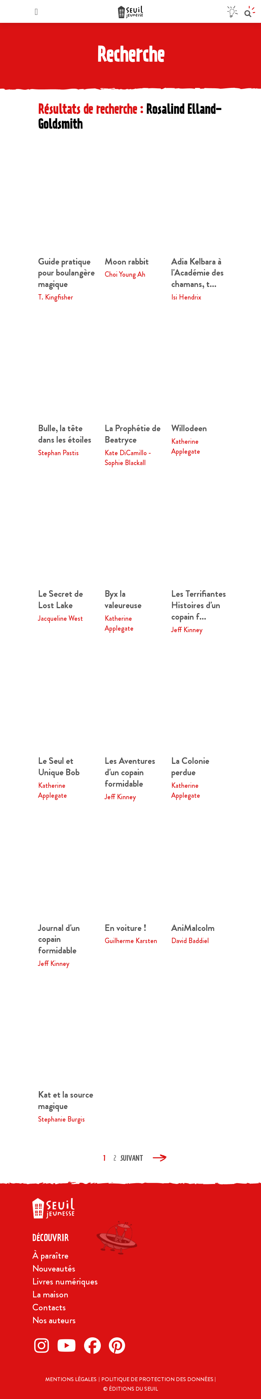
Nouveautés (53, 1268)
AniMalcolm (193, 927)
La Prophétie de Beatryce (133, 434)
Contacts (49, 1307)
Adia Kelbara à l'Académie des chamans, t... (197, 273)
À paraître (50, 1255)
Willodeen (189, 428)
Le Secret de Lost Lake (60, 599)
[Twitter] (68, 1345)
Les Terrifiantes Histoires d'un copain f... (198, 605)
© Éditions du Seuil (130, 1389)
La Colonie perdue (190, 766)
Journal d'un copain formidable (59, 939)
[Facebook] (94, 1345)
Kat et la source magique (65, 1100)
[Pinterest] (119, 1345)
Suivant (131, 1158)
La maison (50, 1294)
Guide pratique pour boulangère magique (66, 273)
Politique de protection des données (158, 1379)
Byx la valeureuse (123, 599)
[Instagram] (43, 1345)
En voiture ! (125, 927)
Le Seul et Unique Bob (59, 766)
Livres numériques (65, 1281)
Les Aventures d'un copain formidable (130, 772)
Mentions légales (71, 1379)
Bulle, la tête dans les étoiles (64, 434)
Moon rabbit (127, 261)
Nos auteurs (54, 1320)
